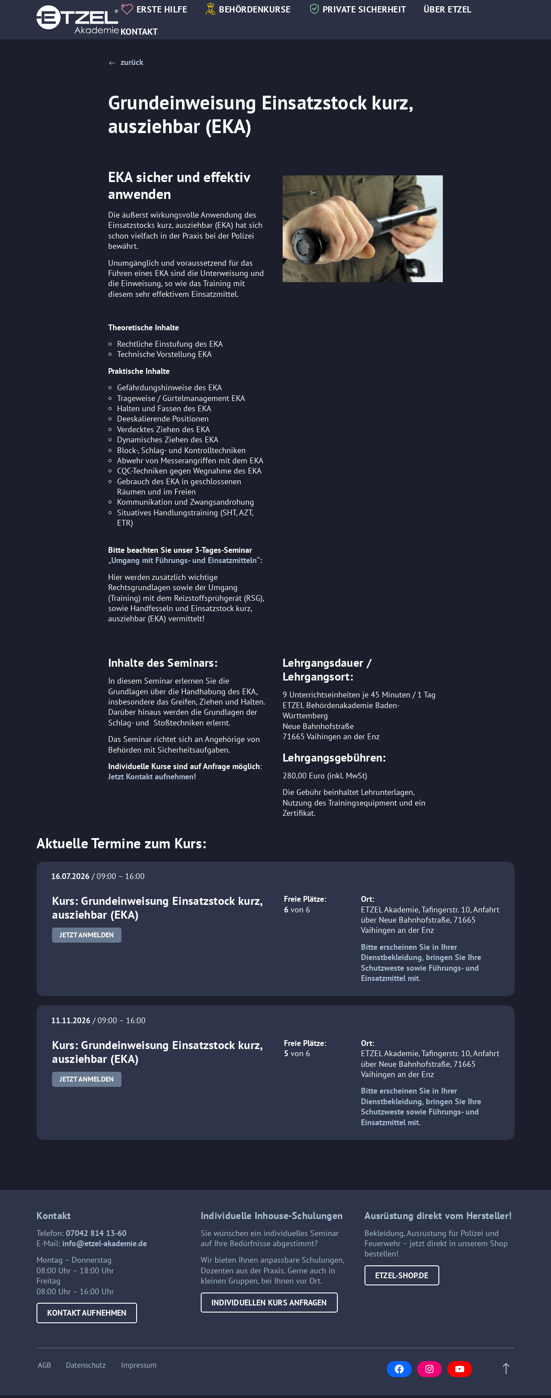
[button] (125, 62)
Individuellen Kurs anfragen (269, 1306)
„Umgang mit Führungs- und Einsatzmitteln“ (184, 563)
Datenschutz (86, 1368)
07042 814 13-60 (96, 1237)
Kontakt (144, 32)
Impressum (140, 1368)
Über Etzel (453, 9)
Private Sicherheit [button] (369, 9)
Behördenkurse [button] (260, 9)
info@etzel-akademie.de (104, 1247)
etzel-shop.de (401, 1279)
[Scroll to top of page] (505, 1372)
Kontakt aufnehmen (86, 1316)
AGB (43, 1368)
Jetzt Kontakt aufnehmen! (152, 779)
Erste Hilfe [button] (167, 9)
